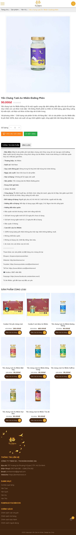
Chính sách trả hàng (8, 516)
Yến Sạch (4, 492)
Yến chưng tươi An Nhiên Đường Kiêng (63, 325)
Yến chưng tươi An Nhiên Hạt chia (13, 412)
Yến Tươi (4, 488)
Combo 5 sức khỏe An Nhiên (38, 324)
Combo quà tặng (7, 485)
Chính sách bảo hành (9, 520)
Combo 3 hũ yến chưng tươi (13, 324)
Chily (52, 532)
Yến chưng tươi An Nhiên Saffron (63, 368)
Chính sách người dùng (10, 523)
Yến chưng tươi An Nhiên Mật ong (13, 369)
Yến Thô (4, 499)
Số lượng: (4, 128)
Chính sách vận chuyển (10, 513)
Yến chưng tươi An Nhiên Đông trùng (38, 369)
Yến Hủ (4, 495)
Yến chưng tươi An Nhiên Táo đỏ (38, 412)
